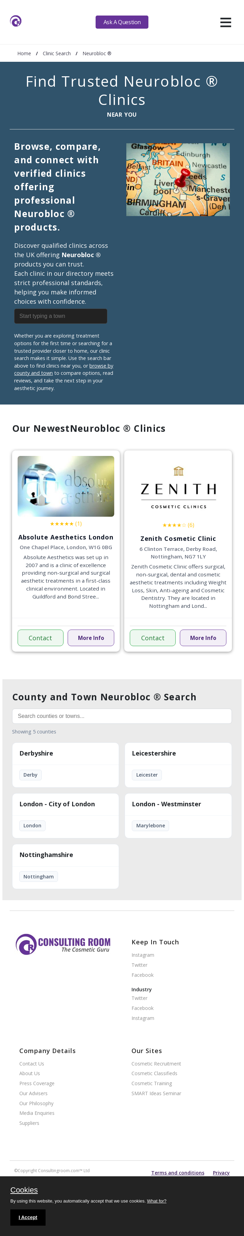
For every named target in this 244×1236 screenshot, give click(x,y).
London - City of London (57, 804)
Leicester (147, 774)
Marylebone (150, 825)
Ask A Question (122, 22)
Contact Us (31, 1064)
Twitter (139, 965)
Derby (30, 774)
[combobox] (65, 316)
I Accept (28, 1217)
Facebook (142, 975)
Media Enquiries (37, 1113)
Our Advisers (33, 1094)
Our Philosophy (36, 1104)
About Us (29, 1074)
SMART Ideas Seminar (156, 1094)
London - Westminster (166, 804)
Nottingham (38, 876)
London (32, 825)
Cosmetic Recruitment (156, 1064)
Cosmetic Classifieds (154, 1074)
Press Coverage (37, 1084)
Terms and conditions (177, 1172)
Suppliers (29, 1123)
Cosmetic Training (151, 1084)
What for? (156, 1201)
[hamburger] (225, 22)
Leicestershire (154, 753)
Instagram (142, 955)
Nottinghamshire (46, 855)
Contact (40, 638)
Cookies (24, 1190)
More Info (91, 637)
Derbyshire (36, 753)
